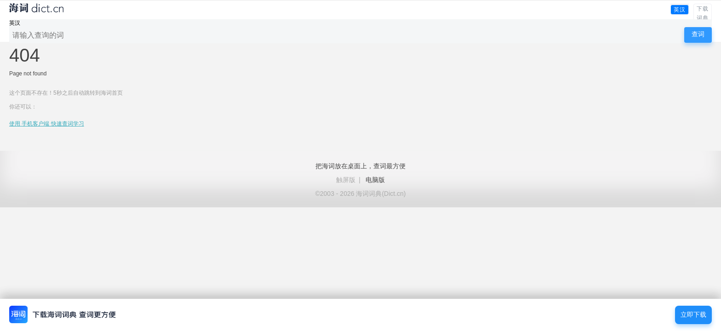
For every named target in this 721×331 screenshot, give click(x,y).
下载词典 (703, 13)
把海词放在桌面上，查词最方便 (360, 166)
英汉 (680, 9)
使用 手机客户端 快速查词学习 (46, 123)
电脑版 (375, 179)
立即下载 (693, 314)
